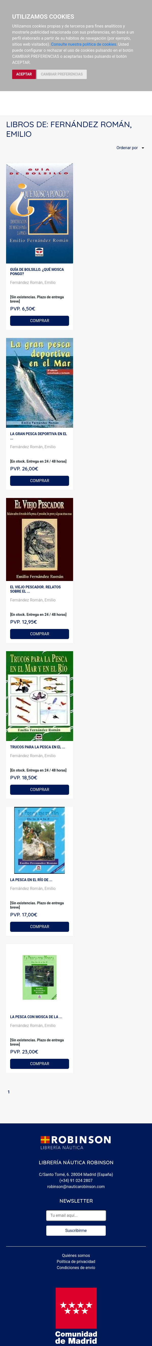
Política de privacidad (76, 1261)
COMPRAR (39, 320)
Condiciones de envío (76, 1267)
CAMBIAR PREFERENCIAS (62, 74)
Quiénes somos (76, 1255)
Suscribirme (76, 1230)
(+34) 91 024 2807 (76, 1180)
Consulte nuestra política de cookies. (84, 44)
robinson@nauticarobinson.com (76, 1186)
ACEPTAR (24, 74)
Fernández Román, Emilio (33, 282)
